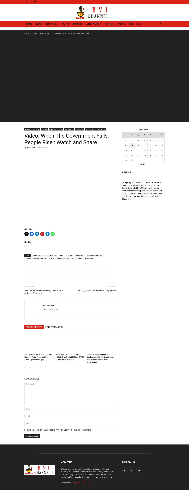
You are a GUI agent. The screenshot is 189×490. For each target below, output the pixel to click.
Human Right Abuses (95, 255)
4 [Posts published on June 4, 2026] (144, 140)
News (38, 24)
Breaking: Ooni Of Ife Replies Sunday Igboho (96, 290)
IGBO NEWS (53, 129)
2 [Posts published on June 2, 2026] (132, 140)
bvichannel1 (31, 148)
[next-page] (30, 367)
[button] (161, 24)
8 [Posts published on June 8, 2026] (125, 145)
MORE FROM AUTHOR (54, 327)
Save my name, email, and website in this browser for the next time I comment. (59, 430)
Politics (65, 24)
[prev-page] (26, 367)
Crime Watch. (51, 24)
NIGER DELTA (69, 129)
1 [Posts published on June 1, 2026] (125, 140)
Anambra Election (66, 255)
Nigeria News (79, 129)
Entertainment (93, 24)
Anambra (53, 255)
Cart (139, 24)
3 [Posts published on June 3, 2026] (138, 140)
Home (29, 24)
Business (77, 24)
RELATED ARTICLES (34, 327)
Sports (121, 24)
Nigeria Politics (90, 258)
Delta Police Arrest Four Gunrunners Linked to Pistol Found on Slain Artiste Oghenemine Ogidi (38, 357)
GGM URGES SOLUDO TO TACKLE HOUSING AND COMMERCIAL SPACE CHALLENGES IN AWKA (70, 357)
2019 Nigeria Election (39, 255)
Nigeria (51, 258)
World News (101, 129)
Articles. (109, 24)
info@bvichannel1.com (80, 482)
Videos (94, 129)
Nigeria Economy (63, 258)
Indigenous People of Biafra (36, 258)
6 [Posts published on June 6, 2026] (156, 140)
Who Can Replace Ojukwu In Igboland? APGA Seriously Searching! (44, 291)
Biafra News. (36, 129)
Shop (130, 24)
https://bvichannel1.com (50, 309)
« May (142, 164)
